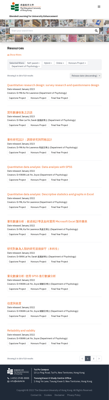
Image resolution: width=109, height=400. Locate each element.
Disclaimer (59, 395)
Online (60, 63)
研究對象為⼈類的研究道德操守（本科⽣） (34, 248)
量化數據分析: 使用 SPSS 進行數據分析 (31, 276)
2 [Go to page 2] (93, 358)
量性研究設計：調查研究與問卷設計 (29, 139)
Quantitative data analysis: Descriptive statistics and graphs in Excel (50, 194)
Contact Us (36, 395)
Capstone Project (17, 98)
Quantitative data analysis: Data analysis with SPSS (39, 167)
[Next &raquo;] (99, 358)
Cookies (48, 395)
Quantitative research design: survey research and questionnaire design (53, 85)
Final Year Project (59, 98)
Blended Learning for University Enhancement (33, 16)
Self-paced (33, 63)
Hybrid (48, 63)
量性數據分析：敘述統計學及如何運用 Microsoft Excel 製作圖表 (47, 221)
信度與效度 (14, 303)
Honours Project (77, 63)
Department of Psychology (26, 66)
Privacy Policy (73, 395)
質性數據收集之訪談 (19, 112)
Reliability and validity (21, 330)
